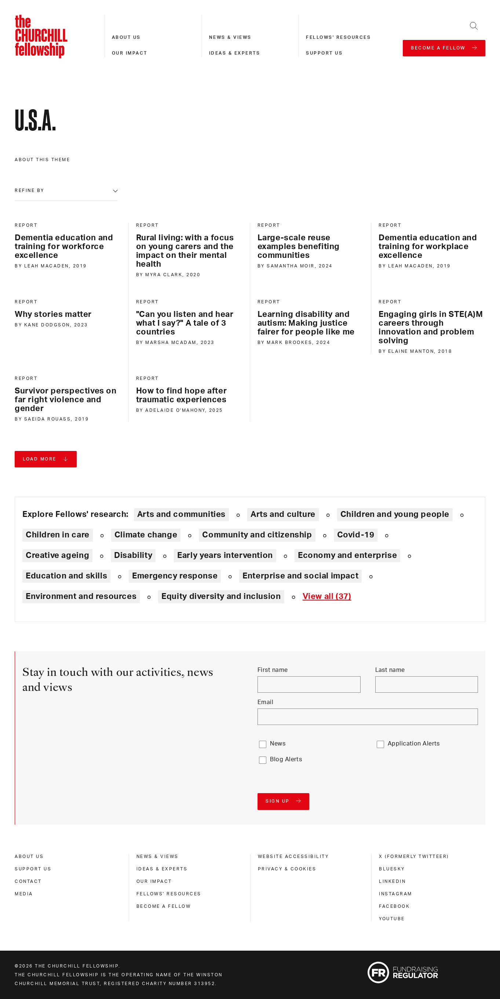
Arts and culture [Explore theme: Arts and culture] (283, 514)
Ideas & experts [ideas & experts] (162, 869)
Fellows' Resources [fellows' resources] (168, 894)
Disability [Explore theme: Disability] (133, 555)
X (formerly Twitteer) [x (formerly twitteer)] (414, 856)
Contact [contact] (28, 881)
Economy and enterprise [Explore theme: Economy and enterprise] (347, 555)
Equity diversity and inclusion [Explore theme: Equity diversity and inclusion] (221, 596)
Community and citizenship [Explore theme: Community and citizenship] (257, 535)
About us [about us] (29, 856)
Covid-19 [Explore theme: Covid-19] (356, 535)
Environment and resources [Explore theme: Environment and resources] (81, 596)
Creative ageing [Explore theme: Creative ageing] (57, 555)
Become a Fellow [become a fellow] (163, 906)
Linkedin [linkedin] (392, 881)
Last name (390, 670)
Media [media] (24, 894)
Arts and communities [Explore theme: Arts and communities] (181, 514)
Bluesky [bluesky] (392, 869)
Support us (324, 53)
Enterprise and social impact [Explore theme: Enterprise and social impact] (300, 576)
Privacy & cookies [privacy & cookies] (287, 869)
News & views (230, 37)
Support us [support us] (33, 869)
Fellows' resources (338, 37)
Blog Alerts (286, 759)
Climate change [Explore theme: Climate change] (146, 535)
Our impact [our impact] (154, 881)
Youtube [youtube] (392, 919)
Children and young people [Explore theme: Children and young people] (394, 514)
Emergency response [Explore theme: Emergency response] (175, 576)
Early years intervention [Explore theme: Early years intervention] (225, 555)
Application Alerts (414, 744)
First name (273, 670)
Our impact (129, 53)
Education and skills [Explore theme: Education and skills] (66, 576)
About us (126, 37)
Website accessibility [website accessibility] (293, 856)
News (277, 744)
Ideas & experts (234, 53)
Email (265, 702)
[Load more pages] (46, 459)
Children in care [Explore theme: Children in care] (58, 535)
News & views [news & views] (157, 856)
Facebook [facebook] (394, 906)
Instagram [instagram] (395, 894)
